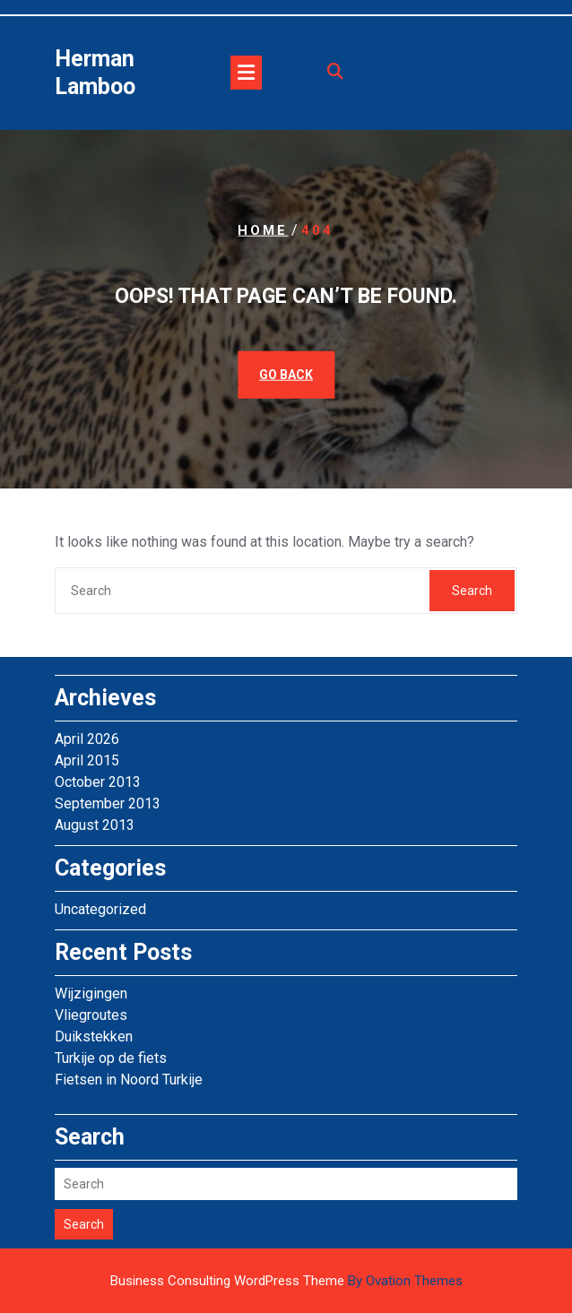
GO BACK (286, 374)
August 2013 (94, 825)
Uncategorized (100, 909)
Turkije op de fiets (111, 1058)
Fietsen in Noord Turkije (129, 1079)
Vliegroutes (91, 1015)
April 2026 (87, 738)
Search (472, 590)
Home (263, 229)
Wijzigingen (91, 993)
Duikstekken (94, 1036)
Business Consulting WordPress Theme (286, 1281)
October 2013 (98, 781)
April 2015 (87, 760)
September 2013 (107, 803)
